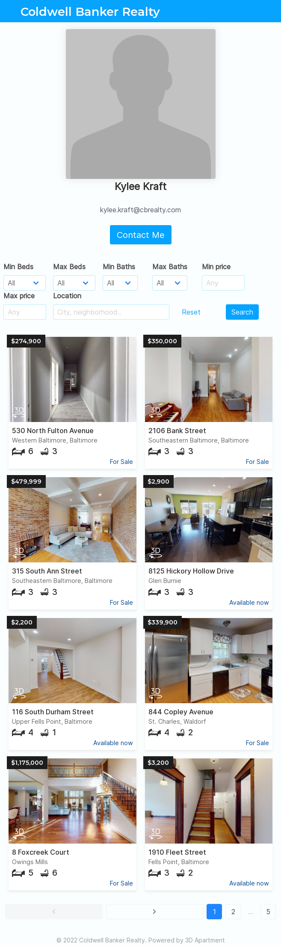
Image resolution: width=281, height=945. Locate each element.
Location (67, 295)
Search (242, 312)
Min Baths (119, 266)
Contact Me (141, 235)
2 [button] (233, 911)
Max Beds (69, 266)
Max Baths (169, 266)
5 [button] (268, 911)
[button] (54, 911)
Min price (216, 266)
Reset (191, 312)
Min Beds (18, 266)
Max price (19, 295)
